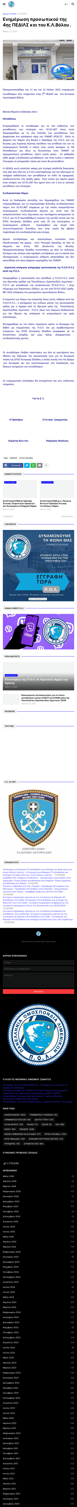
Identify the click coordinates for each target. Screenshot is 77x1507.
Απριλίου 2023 (38, 1362)
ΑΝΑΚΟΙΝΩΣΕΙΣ (15, 1114)
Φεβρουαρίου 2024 (38, 1312)
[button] (4, 4)
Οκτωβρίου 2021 (38, 1453)
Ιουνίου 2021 (38, 1473)
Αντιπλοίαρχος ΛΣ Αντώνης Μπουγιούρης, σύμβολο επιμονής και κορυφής (38, 1101)
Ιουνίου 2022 (38, 1413)
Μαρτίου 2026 (38, 1186)
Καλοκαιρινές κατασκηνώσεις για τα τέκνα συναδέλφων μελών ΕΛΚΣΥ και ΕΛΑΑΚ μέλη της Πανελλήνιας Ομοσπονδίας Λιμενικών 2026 (45, 697)
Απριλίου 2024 (38, 1302)
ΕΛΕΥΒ (47, 1124)
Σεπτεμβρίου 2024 (38, 1277)
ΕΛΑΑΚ (32, 1124)
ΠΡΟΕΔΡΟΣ (12, 1143)
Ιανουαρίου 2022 (38, 1438)
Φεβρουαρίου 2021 (38, 1493)
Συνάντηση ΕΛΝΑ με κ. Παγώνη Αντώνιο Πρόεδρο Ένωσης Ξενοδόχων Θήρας (55, 503)
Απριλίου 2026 (38, 1181)
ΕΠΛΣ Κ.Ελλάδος (26, 458)
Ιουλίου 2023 (38, 1347)
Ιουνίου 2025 (38, 1231)
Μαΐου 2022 (38, 1418)
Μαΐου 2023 (38, 1357)
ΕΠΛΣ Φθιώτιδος (15, 1138)
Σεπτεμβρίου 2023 (38, 1337)
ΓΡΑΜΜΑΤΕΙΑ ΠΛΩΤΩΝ (18, 1119)
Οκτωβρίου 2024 (38, 1272)
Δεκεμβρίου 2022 (38, 1382)
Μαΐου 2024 (38, 1297)
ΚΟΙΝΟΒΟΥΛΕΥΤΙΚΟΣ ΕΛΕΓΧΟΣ (46, 1138)
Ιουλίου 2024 (38, 1287)
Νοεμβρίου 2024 (38, 1266)
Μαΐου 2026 (38, 1176)
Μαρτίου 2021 (38, 1488)
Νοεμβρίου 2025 (38, 1206)
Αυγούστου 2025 (38, 1221)
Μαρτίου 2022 (38, 1428)
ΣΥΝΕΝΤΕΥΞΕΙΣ (33, 1143)
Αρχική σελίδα (9, 14)
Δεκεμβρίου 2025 (38, 1201)
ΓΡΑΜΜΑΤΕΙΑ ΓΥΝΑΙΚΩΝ (43, 1114)
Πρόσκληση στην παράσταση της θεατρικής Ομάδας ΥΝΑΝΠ (31, 1093)
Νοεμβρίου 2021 (38, 1448)
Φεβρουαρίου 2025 (38, 1251)
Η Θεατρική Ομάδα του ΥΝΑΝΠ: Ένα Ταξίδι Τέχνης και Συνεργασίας (35, 1090)
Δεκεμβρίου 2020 (38, 1503)
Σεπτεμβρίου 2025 (38, 1216)
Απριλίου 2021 (38, 1483)
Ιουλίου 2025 (38, 1226)
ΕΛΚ (60, 1124)
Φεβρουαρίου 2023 (38, 1372)
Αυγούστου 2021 (38, 1463)
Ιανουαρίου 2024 (38, 1317)
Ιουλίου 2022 (38, 1408)
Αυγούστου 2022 (38, 1403)
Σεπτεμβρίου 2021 (38, 1458)
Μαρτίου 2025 (38, 1246)
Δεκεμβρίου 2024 (38, 1262)
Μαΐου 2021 (38, 1478)
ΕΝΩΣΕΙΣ (23, 14)
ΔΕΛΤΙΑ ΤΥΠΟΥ (44, 1119)
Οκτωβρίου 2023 (38, 1332)
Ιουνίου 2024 (38, 1292)
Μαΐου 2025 (38, 1236)
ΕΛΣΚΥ (10, 1129)
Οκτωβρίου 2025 (38, 1211)
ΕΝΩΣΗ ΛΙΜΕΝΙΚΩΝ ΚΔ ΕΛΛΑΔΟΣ (23, 1134)
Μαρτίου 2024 (38, 1307)
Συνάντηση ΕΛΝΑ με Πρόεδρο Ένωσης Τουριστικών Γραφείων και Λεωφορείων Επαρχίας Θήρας (20, 503)
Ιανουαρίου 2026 (38, 1196)
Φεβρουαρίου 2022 (38, 1433)
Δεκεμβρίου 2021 (38, 1443)
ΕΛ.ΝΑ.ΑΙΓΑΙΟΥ (14, 1124)
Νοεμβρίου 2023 (38, 1327)
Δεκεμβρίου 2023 (38, 1322)
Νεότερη (8, 516)
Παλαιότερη (67, 516)
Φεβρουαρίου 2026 (38, 1191)
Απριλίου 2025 (38, 1241)
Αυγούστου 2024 (38, 1282)
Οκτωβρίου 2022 (38, 1392)
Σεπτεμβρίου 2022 (38, 1398)
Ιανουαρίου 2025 (38, 1256)
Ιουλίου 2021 (38, 1468)
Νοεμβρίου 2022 (38, 1388)
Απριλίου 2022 (38, 1423)
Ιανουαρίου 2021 (38, 1498)
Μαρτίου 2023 (38, 1367)
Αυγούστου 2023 (38, 1342)
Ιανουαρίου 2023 (38, 1377)
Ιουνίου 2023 (38, 1352)
